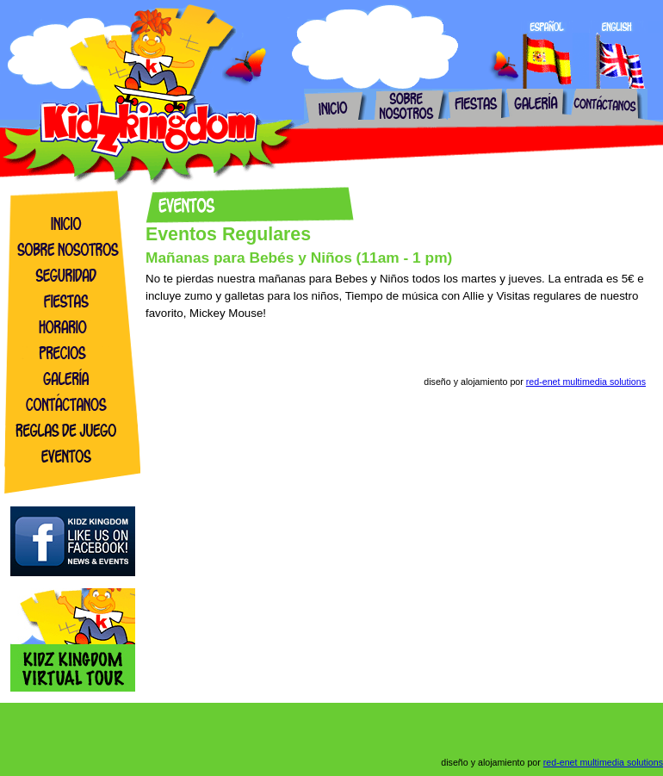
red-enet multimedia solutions (586, 381)
